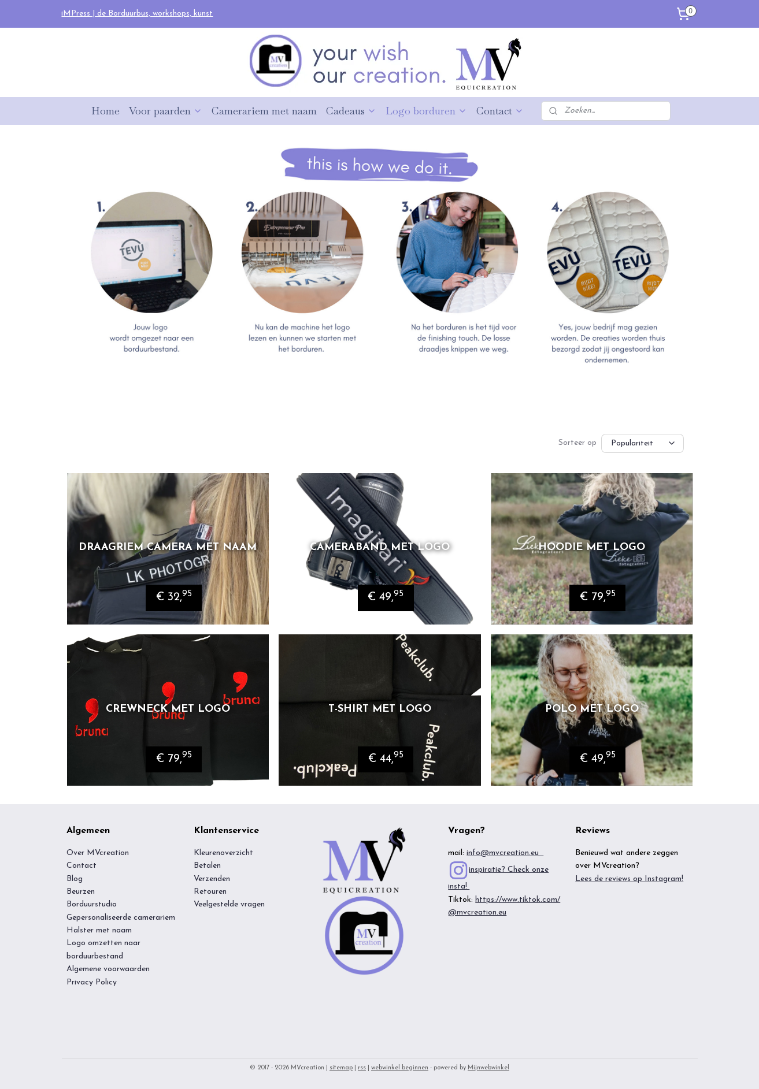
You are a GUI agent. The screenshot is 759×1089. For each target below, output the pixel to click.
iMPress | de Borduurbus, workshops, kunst (137, 13)
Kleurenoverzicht (223, 853)
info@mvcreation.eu (504, 853)
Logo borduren (426, 110)
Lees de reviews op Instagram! (629, 879)
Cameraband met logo (379, 547)
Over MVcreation (97, 853)
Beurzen (80, 891)
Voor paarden (165, 110)
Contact (500, 110)
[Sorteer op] (642, 443)
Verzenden (212, 879)
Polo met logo (591, 709)
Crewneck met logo (167, 709)
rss (362, 1068)
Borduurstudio (91, 904)
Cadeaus (351, 110)
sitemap (341, 1068)
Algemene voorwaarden (109, 969)
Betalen (207, 865)
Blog (74, 879)
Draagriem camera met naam (168, 547)
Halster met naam (99, 930)
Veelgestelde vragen (229, 904)
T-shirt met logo (379, 709)
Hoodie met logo (591, 547)
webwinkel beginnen (399, 1068)
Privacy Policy (91, 982)
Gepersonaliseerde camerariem (120, 917)
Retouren (210, 891)
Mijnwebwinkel (488, 1068)
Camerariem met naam (264, 110)
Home (105, 110)
